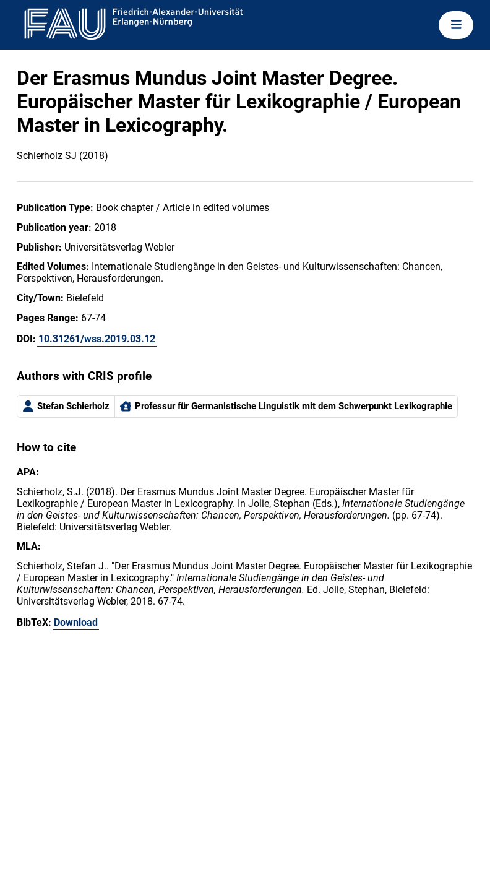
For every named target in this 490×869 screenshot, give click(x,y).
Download (76, 622)
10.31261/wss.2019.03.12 (96, 339)
